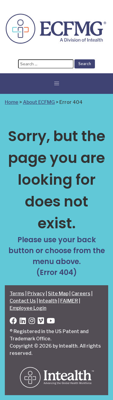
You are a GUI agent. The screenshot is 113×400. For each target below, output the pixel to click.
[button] (56, 83)
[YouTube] (51, 322)
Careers (80, 293)
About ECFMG (39, 102)
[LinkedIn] (23, 322)
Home (11, 102)
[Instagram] (32, 322)
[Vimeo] (41, 322)
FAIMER (69, 301)
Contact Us (23, 301)
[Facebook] (13, 322)
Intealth (48, 301)
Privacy (36, 293)
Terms (17, 293)
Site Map (58, 293)
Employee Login (28, 308)
